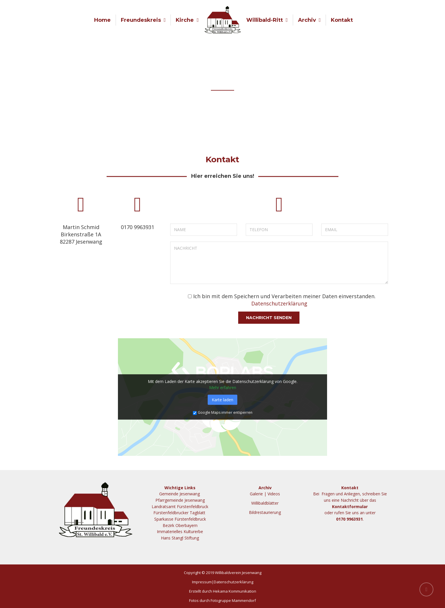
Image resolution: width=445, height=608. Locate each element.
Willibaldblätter (265, 503)
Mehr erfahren (222, 387)
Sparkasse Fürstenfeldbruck (180, 519)
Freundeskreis (141, 20)
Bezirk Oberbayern (180, 525)
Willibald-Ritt (264, 20)
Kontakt (342, 20)
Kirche (185, 20)
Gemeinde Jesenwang (180, 494)
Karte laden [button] (222, 399)
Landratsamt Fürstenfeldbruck (180, 506)
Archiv (307, 20)
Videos (274, 494)
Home (102, 20)
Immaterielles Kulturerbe (180, 531)
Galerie (256, 494)
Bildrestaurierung (265, 512)
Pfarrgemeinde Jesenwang (180, 500)
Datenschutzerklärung (279, 303)
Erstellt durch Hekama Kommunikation (222, 591)
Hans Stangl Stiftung (180, 538)
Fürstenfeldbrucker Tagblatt (180, 512)
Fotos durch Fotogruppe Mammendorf (222, 600)
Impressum (202, 581)
